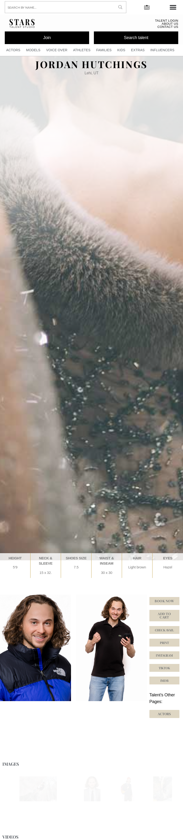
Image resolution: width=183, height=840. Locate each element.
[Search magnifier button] (120, 7)
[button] (164, 655)
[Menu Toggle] (173, 7)
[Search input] (60, 7)
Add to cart (164, 615)
